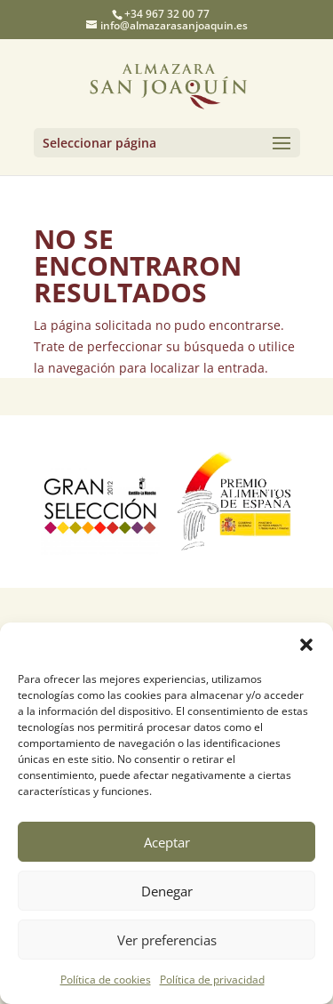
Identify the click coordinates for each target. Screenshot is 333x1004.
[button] (306, 645)
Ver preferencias (167, 940)
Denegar (167, 891)
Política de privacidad (212, 979)
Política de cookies (105, 979)
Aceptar (167, 842)
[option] (100, 501)
